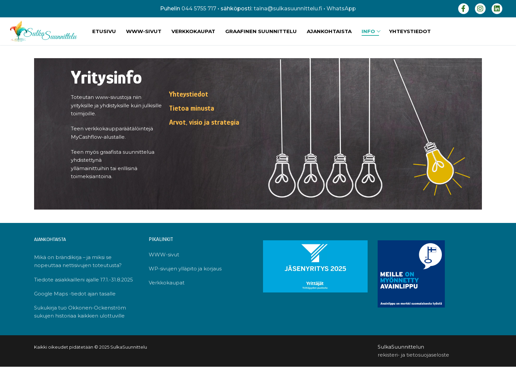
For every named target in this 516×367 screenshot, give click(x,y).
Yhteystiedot (188, 94)
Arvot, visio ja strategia (204, 122)
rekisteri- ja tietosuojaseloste (413, 355)
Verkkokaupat (166, 282)
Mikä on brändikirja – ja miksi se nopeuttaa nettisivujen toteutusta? (78, 261)
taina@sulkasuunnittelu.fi (288, 8)
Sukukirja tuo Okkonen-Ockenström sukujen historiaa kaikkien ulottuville (80, 311)
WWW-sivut (164, 254)
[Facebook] (463, 8)
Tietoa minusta (191, 108)
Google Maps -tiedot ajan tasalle (75, 293)
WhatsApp (341, 8)
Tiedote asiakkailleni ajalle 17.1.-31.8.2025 (84, 279)
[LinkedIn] (497, 8)
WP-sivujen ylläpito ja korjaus (185, 268)
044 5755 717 (198, 8)
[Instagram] (480, 8)
